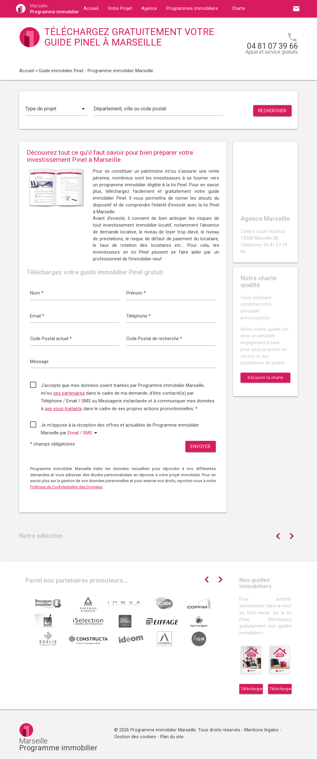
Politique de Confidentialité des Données (66, 487)
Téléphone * (138, 316)
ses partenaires (69, 393)
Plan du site (172, 736)
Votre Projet (120, 8)
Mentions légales (261, 730)
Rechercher (272, 110)
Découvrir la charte (265, 377)
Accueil (91, 8)
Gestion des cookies (135, 736)
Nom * (36, 293)
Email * (37, 316)
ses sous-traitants (63, 408)
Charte (238, 8)
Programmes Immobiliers (192, 8)
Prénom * (136, 293)
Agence (149, 8)
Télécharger (252, 689)
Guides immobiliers (103, 26)
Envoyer (200, 446)
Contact (144, 26)
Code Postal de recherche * (154, 338)
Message (39, 361)
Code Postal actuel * (51, 338)
